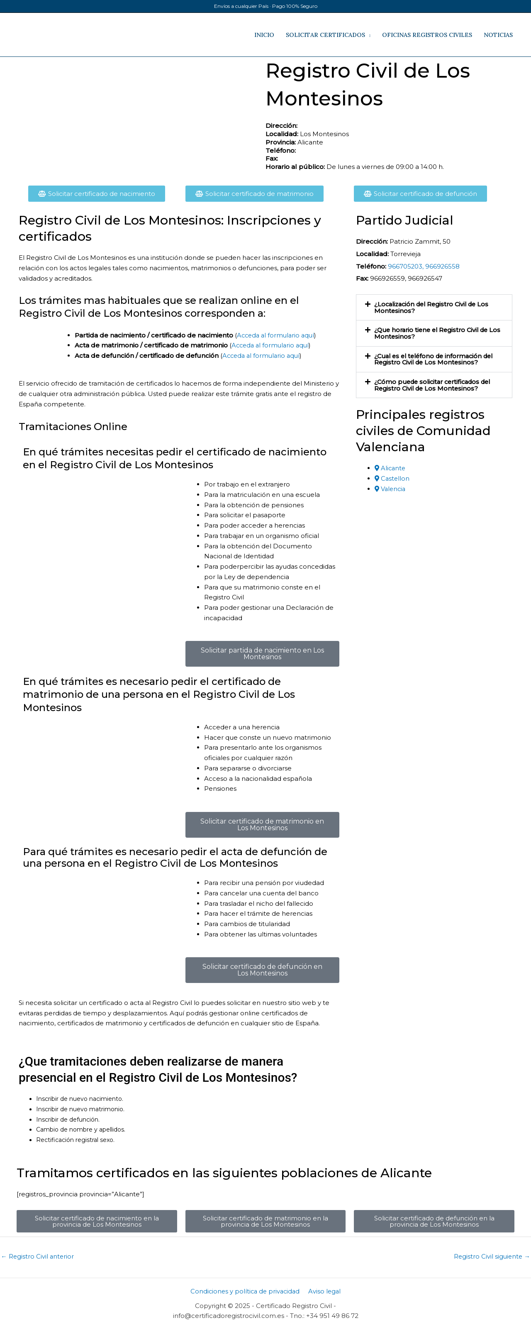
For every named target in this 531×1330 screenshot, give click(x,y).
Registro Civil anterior (38, 1257)
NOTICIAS (498, 35)
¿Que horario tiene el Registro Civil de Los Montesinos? (434, 332)
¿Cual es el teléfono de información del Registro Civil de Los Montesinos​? (437, 358)
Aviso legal (324, 1292)
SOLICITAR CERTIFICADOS (325, 35)
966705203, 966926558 (424, 266)
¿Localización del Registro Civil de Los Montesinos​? (435, 307)
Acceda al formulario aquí (277, 335)
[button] (434, 307)
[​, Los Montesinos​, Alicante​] (139, 119)
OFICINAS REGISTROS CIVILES (427, 35)
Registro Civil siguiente (491, 1257)
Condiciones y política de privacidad (246, 1292)
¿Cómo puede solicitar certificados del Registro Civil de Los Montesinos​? (436, 383)
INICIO (264, 35)
